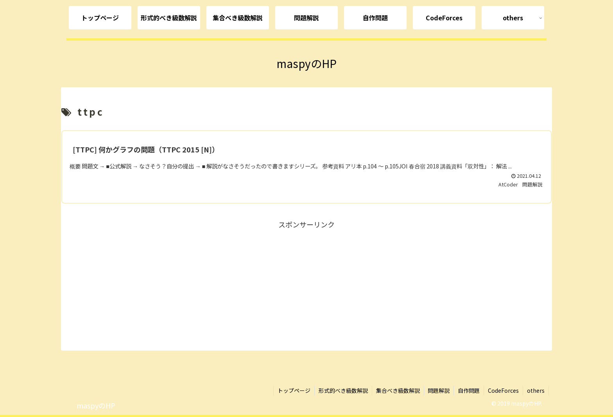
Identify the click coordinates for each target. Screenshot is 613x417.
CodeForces (503, 390)
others (536, 390)
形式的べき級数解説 (342, 390)
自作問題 (469, 390)
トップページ (293, 390)
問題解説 (439, 390)
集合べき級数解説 (397, 390)
